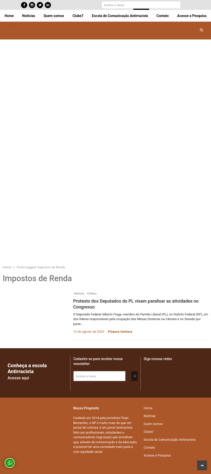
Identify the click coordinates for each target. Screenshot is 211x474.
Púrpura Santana (120, 331)
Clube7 (77, 16)
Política (91, 293)
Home (9, 16)
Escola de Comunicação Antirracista (120, 16)
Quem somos (54, 16)
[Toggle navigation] (14, 26)
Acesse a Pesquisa (191, 16)
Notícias (28, 16)
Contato (163, 16)
